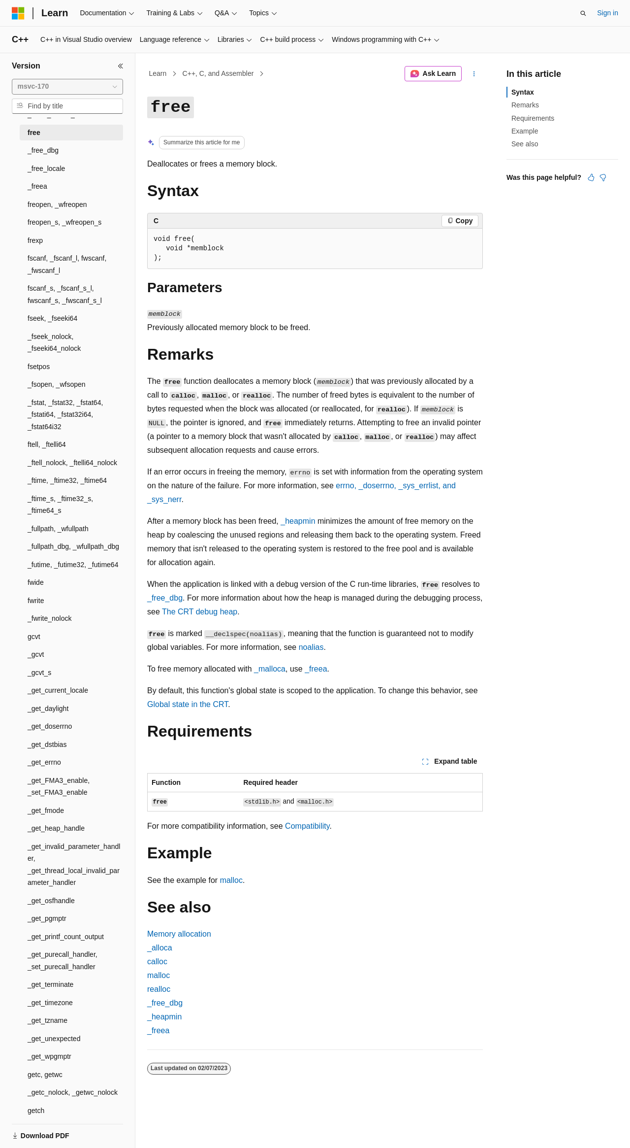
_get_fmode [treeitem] (46, 810)
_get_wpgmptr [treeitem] (49, 1056)
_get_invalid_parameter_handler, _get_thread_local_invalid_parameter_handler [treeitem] (74, 865)
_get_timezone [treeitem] (50, 1003)
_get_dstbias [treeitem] (47, 744)
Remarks (525, 105)
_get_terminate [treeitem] (50, 984)
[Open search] (583, 13)
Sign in (607, 13)
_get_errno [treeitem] (44, 762)
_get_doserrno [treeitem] (50, 726)
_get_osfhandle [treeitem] (51, 901)
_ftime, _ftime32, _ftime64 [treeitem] (67, 480)
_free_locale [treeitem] (46, 168)
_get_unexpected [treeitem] (54, 1039)
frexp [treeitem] (35, 240)
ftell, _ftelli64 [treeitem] (47, 444)
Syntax (522, 92)
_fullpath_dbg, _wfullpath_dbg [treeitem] (73, 546)
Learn (158, 73)
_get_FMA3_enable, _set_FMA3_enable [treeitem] (59, 787)
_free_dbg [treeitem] (43, 150)
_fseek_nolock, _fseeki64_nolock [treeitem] (54, 343)
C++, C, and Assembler (218, 73)
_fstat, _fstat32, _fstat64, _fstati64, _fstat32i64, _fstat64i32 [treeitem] (65, 415)
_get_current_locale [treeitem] (58, 690)
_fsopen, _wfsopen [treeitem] (57, 384)
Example (524, 131)
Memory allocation (179, 934)
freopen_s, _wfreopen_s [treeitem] (64, 222)
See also (524, 144)
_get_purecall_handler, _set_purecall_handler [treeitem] (62, 960)
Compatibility (307, 826)
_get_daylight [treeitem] (48, 708)
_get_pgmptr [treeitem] (47, 918)
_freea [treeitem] (37, 186)
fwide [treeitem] (36, 582)
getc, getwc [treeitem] (45, 1075)
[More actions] (474, 74)
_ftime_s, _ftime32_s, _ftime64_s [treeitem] (60, 505)
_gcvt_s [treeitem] (39, 672)
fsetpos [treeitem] (39, 367)
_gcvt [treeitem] (36, 654)
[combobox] (67, 87)
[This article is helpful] (591, 177)
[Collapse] (120, 66)
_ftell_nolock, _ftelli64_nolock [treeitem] (72, 463)
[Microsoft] (18, 13)
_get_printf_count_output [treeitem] (66, 937)
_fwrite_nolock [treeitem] (50, 618)
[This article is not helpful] (603, 177)
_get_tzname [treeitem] (47, 1020)
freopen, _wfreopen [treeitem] (57, 204)
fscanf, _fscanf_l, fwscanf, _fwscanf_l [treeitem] (67, 264)
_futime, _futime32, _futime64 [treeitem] (73, 565)
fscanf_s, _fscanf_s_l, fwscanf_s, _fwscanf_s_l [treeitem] (65, 294)
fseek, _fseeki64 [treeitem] (52, 318)
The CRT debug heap (199, 612)
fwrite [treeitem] (36, 601)
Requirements (532, 118)
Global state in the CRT (187, 704)
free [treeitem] (34, 132)
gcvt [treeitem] (34, 637)
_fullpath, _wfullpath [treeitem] (58, 529)
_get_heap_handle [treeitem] (56, 828)
